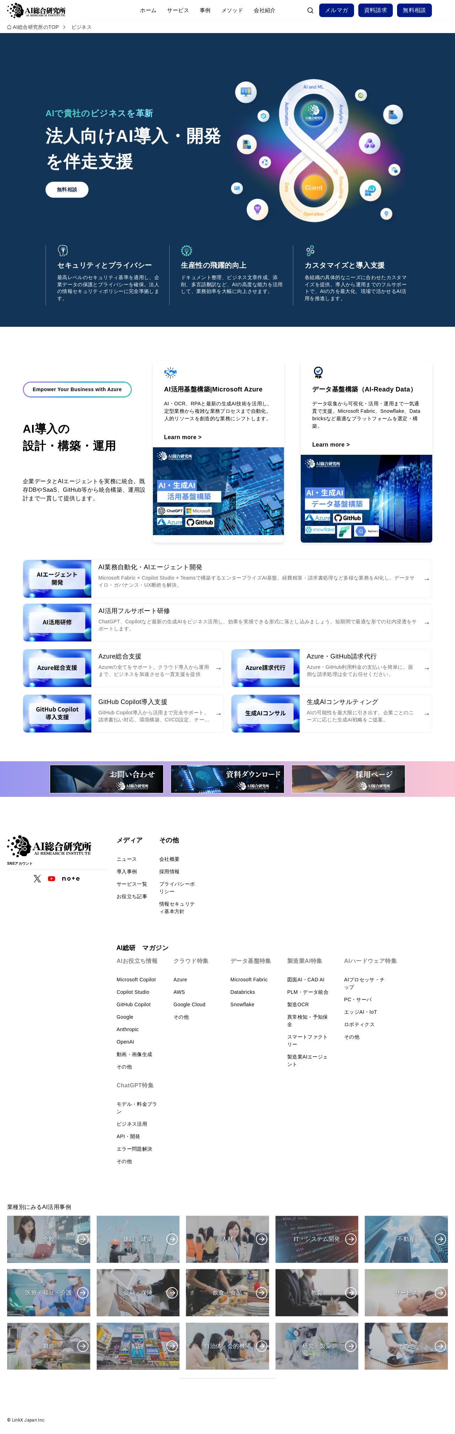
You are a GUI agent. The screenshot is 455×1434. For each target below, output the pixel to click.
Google (125, 1017)
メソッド (232, 10)
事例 (205, 10)
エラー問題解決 (134, 1149)
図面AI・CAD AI (306, 979)
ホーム (148, 10)
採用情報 (169, 871)
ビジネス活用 (132, 1124)
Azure (180, 979)
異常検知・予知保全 (307, 1020)
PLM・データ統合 (307, 992)
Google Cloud (189, 1004)
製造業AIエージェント (307, 1060)
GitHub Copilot (134, 1004)
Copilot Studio (133, 992)
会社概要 (169, 859)
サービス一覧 (132, 884)
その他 (124, 1067)
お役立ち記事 (132, 896)
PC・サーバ (358, 999)
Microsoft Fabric (249, 979)
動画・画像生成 (134, 1054)
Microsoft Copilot (136, 979)
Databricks (242, 992)
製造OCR (298, 1004)
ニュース (127, 859)
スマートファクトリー (307, 1040)
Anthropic (128, 1029)
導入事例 (127, 871)
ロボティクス (359, 1024)
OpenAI (125, 1042)
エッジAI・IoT (360, 1012)
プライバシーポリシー (177, 887)
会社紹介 (265, 10)
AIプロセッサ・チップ (364, 983)
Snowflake (242, 1004)
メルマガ (336, 10)
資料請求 (375, 10)
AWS (179, 992)
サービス (178, 10)
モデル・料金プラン (137, 1107)
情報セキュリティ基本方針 (177, 907)
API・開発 (128, 1136)
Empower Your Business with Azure (77, 391)
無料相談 (414, 10)
